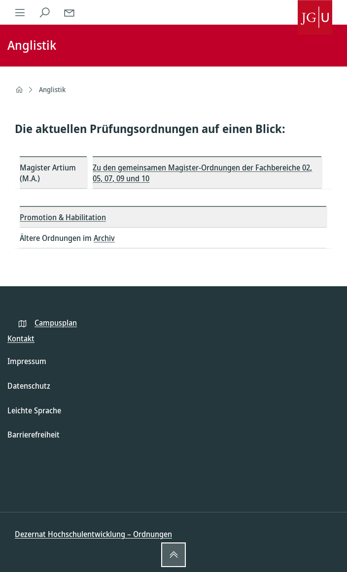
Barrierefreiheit (33, 434)
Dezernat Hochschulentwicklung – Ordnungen (93, 534)
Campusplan (56, 322)
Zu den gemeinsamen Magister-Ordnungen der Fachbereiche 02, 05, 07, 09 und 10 (202, 173)
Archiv (104, 238)
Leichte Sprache (34, 410)
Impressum (26, 361)
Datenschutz (28, 385)
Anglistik (52, 89)
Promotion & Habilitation (63, 217)
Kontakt (21, 338)
